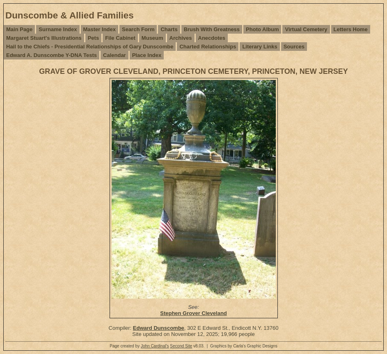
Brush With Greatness (212, 29)
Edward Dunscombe (158, 328)
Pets (93, 38)
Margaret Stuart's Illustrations (44, 38)
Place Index (147, 55)
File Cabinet (120, 38)
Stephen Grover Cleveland (193, 313)
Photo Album (262, 29)
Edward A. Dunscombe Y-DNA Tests (51, 55)
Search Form (138, 29)
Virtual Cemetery (306, 29)
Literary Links (259, 46)
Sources (294, 46)
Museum (152, 38)
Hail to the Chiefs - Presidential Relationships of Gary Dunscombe (89, 46)
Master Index (99, 29)
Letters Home (351, 29)
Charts (168, 29)
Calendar (114, 55)
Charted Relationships (207, 46)
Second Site (181, 346)
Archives (180, 38)
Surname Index (58, 29)
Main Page (19, 29)
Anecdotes (211, 38)
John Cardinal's (155, 346)
